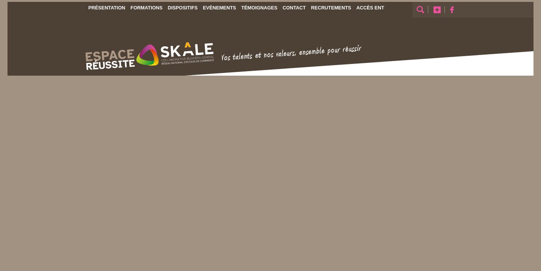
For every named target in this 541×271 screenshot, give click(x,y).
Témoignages (259, 8)
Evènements (219, 8)
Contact (294, 8)
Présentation (106, 8)
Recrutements (331, 8)
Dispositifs (183, 8)
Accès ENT (370, 8)
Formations (146, 8)
